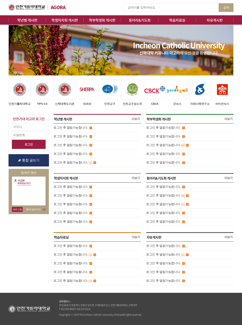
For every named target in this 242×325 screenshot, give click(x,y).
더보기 (136, 118)
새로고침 (17, 209)
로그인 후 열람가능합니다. (71, 127)
